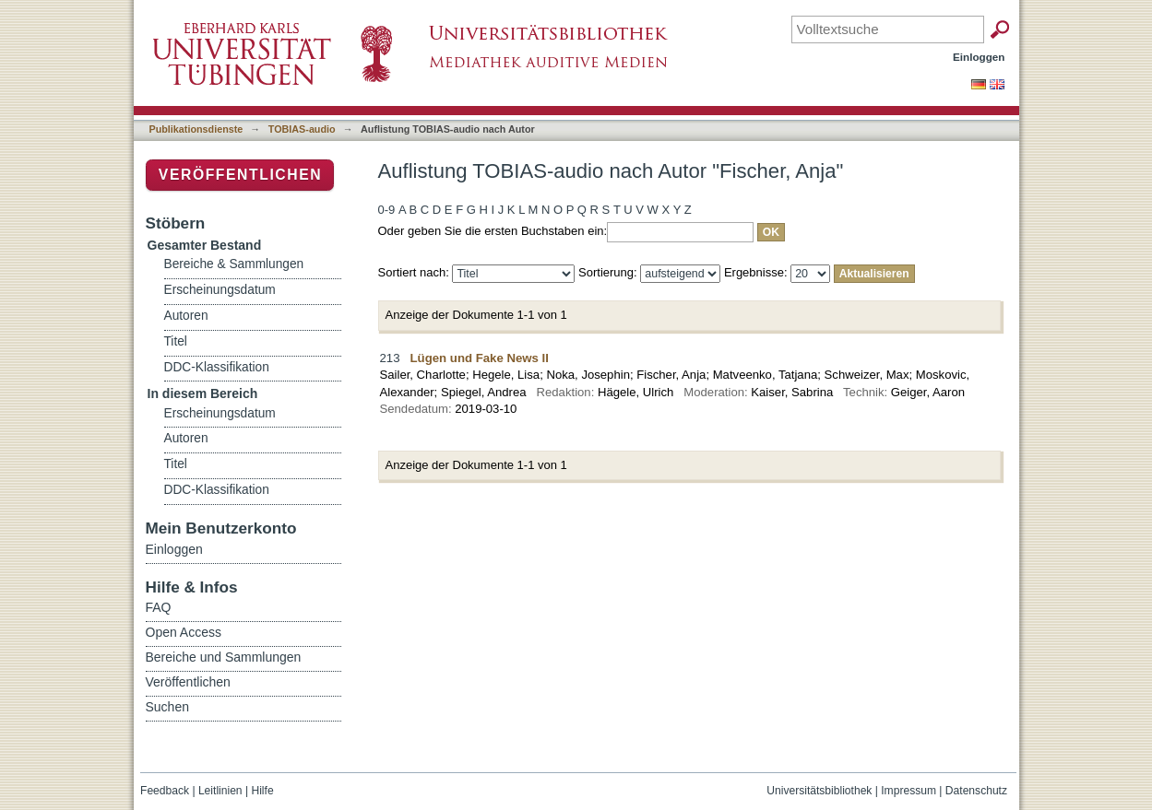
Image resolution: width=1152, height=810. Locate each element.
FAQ (159, 607)
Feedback (164, 790)
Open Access (184, 632)
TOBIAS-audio (302, 129)
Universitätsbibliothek (819, 790)
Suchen (167, 706)
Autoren (186, 316)
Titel (175, 341)
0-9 (387, 210)
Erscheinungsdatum (220, 290)
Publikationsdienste (196, 129)
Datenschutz (976, 790)
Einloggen (979, 57)
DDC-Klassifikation (216, 367)
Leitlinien (220, 790)
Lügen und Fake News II (479, 358)
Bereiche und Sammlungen (224, 657)
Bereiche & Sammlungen (234, 264)
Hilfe (262, 790)
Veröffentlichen (240, 174)
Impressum (908, 790)
